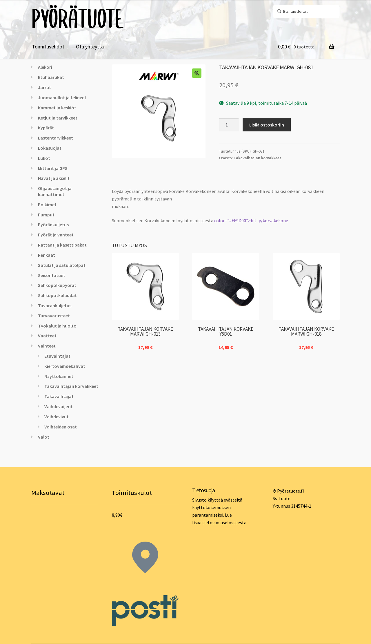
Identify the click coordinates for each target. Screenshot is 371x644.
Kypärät (46, 128)
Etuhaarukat (51, 77)
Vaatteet (47, 336)
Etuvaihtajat (57, 356)
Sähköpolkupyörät (57, 285)
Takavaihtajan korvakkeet (257, 157)
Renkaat (46, 255)
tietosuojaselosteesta (224, 522)
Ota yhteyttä (90, 46)
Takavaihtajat (59, 396)
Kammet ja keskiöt (57, 108)
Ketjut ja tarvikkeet (57, 118)
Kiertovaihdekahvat (64, 366)
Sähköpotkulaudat (57, 295)
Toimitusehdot (48, 46)
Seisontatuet (51, 275)
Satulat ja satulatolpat (62, 265)
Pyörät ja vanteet (56, 235)
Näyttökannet (58, 376)
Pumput (46, 215)
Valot (43, 437)
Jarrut (44, 87)
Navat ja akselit (54, 178)
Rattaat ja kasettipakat (62, 245)
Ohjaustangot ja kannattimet (55, 191)
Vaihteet (47, 346)
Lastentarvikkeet (55, 138)
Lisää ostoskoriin (266, 125)
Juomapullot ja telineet (62, 97)
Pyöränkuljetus (53, 224)
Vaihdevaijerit (58, 406)
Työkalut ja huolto (57, 326)
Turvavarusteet (54, 316)
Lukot (44, 158)
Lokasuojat (49, 148)
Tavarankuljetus (54, 305)
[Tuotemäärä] (229, 125)
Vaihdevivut (56, 416)
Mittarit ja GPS (53, 168)
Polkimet (47, 204)
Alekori (45, 67)
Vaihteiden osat (60, 427)
